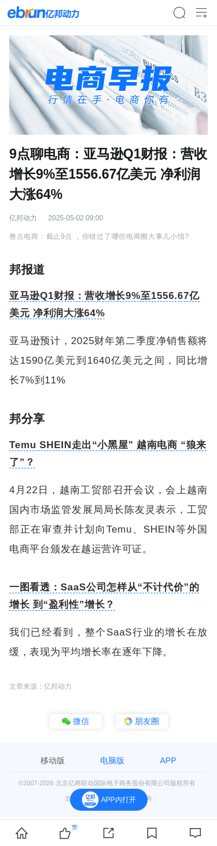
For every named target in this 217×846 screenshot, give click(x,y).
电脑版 (112, 760)
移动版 (53, 760)
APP (168, 760)
